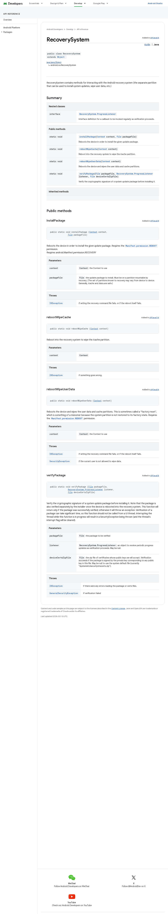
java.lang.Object (54, 62)
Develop (69, 29)
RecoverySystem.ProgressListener (97, 114)
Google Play (99, 3)
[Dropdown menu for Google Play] (108, 3)
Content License (118, 608)
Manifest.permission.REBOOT (141, 246)
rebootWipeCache (88, 149)
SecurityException (60, 461)
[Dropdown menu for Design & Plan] (67, 3)
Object (60, 57)
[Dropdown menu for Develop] (86, 3)
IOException (56, 303)
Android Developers (55, 29)
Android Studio (155, 3)
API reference (11, 14)
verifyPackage (86, 173)
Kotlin (147, 44)
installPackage (87, 136)
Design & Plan (56, 3)
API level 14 (154, 317)
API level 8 (154, 38)
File (119, 136)
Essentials (34, 3)
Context (101, 136)
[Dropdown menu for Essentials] (43, 3)
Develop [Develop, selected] (78, 3)
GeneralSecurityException (64, 593)
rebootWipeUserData (90, 161)
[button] (18, 32)
